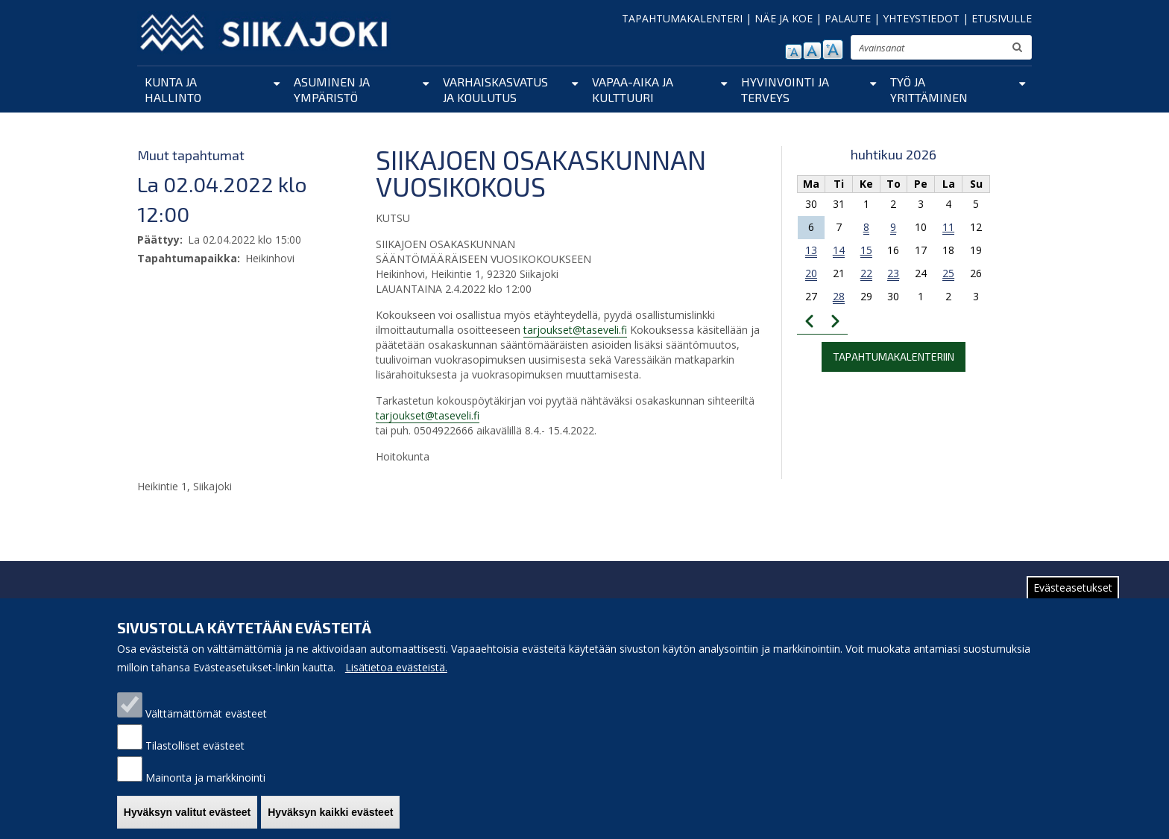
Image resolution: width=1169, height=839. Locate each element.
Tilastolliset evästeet (195, 757)
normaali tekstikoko (812, 51)
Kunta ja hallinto (173, 89)
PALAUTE (848, 18)
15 (866, 250)
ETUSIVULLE (1001, 18)
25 (948, 273)
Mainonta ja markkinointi (205, 789)
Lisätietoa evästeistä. (396, 679)
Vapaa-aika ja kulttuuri (632, 89)
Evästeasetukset (1072, 599)
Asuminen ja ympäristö (332, 89)
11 (948, 227)
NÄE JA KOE (783, 18)
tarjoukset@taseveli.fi (575, 330)
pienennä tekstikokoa (793, 52)
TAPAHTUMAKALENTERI (682, 18)
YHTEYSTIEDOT (921, 18)
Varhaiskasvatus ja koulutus (495, 89)
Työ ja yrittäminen (929, 89)
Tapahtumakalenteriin (893, 356)
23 (893, 273)
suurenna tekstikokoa (832, 49)
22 (866, 273)
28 (839, 296)
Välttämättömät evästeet (206, 725)
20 (811, 273)
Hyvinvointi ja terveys (785, 89)
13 (811, 250)
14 (839, 250)
